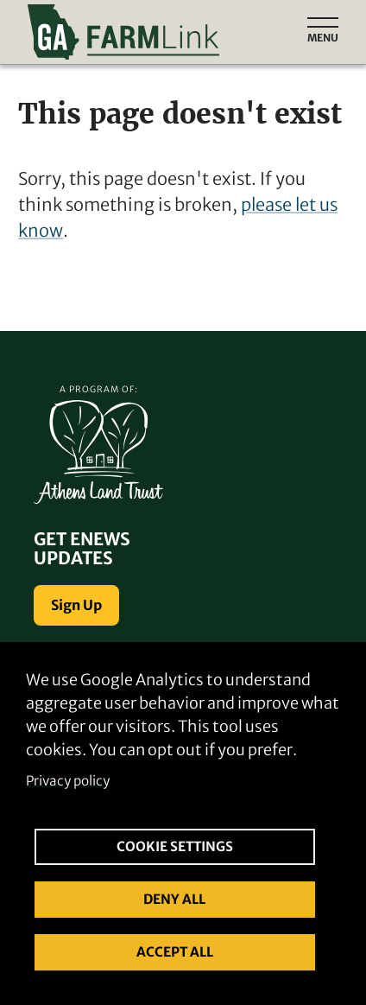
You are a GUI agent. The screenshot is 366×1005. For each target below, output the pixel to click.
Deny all (174, 899)
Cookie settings (175, 846)
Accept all (174, 952)
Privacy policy (68, 781)
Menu (322, 37)
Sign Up (76, 605)
